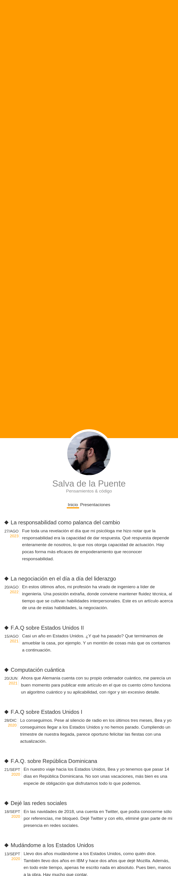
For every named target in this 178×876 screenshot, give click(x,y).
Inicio (73, 504)
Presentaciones (95, 504)
